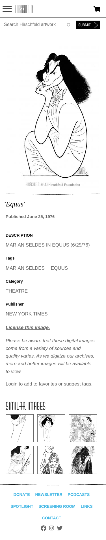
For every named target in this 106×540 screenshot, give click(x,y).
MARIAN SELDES (25, 268)
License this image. (28, 327)
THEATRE (17, 291)
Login (12, 384)
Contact (51, 518)
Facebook (43, 528)
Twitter (59, 528)
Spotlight (21, 506)
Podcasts (79, 494)
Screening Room (56, 506)
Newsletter (48, 494)
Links (87, 506)
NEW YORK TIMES (27, 314)
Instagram (51, 528)
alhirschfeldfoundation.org (24, 9)
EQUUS (59, 268)
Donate (22, 494)
